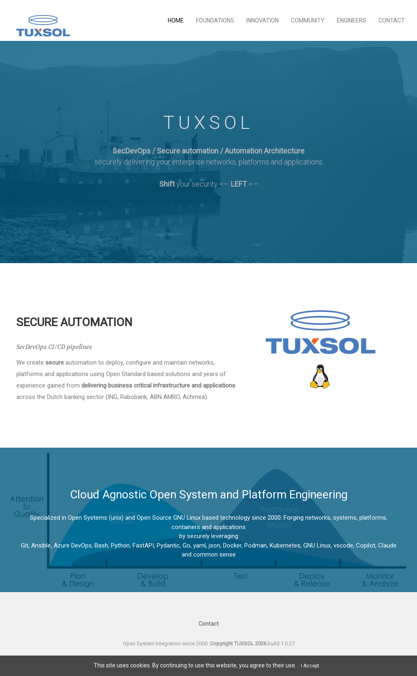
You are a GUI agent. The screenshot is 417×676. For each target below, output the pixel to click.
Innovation (262, 20)
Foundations (215, 20)
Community (308, 20)
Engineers (351, 20)
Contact (392, 20)
